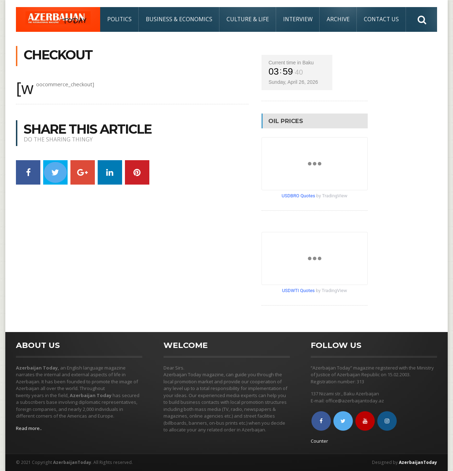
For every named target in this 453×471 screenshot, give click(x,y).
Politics (119, 19)
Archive (338, 19)
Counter (319, 441)
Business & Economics (179, 19)
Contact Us (381, 19)
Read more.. (29, 428)
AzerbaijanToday (418, 462)
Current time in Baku (291, 62)
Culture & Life (247, 19)
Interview (297, 19)
